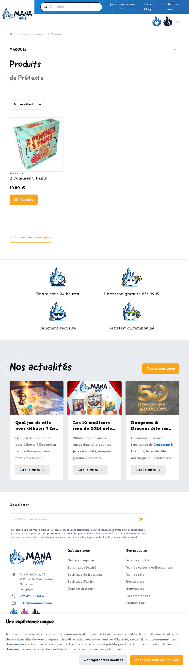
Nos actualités (41, 367)
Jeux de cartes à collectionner (149, 568)
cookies (34, 638)
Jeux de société (137, 560)
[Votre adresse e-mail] (78, 519)
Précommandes (138, 596)
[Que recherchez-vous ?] (71, 6)
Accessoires (135, 582)
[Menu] (178, 21)
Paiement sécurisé (81, 568)
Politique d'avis (80, 582)
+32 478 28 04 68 (32, 596)
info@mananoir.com (35, 603)
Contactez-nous (80, 589)
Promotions (135, 603)
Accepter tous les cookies (157, 659)
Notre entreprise (80, 560)
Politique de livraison (84, 575)
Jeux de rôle (135, 575)
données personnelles (72, 649)
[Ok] (141, 519)
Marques (18, 50)
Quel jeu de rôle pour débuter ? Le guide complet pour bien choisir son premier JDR (35, 425)
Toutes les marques (32, 34)
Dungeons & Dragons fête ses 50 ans (149, 425)
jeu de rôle (158, 451)
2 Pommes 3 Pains (28, 178)
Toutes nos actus (161, 369)
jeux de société (84, 451)
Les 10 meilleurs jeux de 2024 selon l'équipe (94, 425)
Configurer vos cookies (103, 659)
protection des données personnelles (70, 533)
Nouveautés (135, 589)
